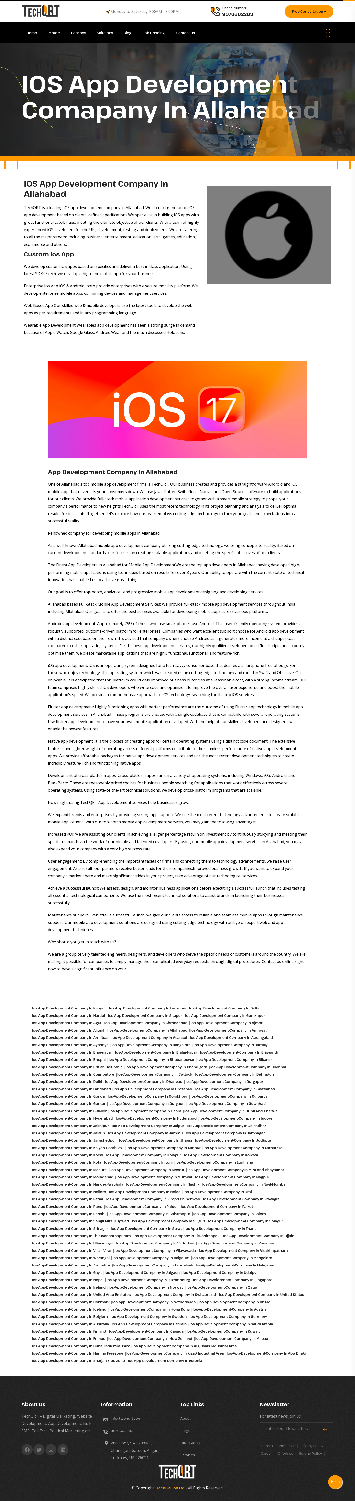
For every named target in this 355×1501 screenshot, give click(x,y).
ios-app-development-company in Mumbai (154, 1177)
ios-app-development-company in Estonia (165, 1360)
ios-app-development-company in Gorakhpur (225, 1015)
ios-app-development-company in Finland (69, 1331)
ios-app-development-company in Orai (218, 1191)
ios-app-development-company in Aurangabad (231, 1037)
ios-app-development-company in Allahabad (148, 1030)
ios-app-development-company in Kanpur (69, 1008)
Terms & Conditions (277, 1445)
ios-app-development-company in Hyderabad (72, 1118)
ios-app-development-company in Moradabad (72, 1177)
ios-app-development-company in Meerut (147, 1169)
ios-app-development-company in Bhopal (69, 1059)
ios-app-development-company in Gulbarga (228, 1096)
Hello (335, 1482)
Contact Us (185, 32)
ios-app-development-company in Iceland (69, 1309)
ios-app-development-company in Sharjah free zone (78, 1360)
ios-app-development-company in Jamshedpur (74, 1140)
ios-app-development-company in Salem (229, 1213)
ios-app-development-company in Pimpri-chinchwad (153, 1199)
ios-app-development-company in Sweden (149, 1316)
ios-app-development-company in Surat (146, 1228)
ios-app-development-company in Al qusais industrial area (185, 1346)
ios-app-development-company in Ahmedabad (146, 1022)
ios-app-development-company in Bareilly (231, 1045)
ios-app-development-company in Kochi (67, 1155)
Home (32, 32)
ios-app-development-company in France (68, 1338)
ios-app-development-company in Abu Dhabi (266, 1353)
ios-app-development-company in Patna (67, 1199)
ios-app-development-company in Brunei (235, 1302)
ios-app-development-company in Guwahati (227, 1103)
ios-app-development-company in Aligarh (69, 1030)
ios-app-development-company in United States (261, 1294)
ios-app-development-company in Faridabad (71, 1089)
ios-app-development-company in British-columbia (77, 1067)
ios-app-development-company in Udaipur (220, 1272)
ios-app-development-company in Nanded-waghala (77, 1184)
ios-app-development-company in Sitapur (145, 1015)
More (53, 32)
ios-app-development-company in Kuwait (223, 1331)
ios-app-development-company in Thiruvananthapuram (81, 1235)
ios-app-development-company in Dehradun (234, 1074)
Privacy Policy (311, 1445)
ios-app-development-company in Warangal (71, 1257)
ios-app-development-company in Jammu (145, 1133)
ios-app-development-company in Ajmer (226, 1022)
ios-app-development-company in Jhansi (155, 1140)
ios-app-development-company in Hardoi (68, 1015)
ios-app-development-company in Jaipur (148, 1125)
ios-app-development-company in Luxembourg (148, 1280)
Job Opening (154, 32)
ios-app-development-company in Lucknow (147, 1008)
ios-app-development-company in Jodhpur (233, 1140)
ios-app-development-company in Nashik (162, 1184)
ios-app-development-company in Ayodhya (70, 1045)
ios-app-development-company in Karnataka (243, 1147)
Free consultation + (309, 11)
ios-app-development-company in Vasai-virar (71, 1250)
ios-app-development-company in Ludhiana (214, 1162)
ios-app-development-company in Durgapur (224, 1081)
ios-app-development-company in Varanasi (235, 1243)
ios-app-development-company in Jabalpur (70, 1125)
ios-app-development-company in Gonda (68, 1096)
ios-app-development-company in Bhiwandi (239, 1052)
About (185, 1418)
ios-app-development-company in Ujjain (258, 1235)
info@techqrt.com (126, 1418)
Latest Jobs (190, 1443)
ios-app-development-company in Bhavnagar (72, 1052)
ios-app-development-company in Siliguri (168, 1221)
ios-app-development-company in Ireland (69, 1287)
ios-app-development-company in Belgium (70, 1316)
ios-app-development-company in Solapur (245, 1221)
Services (78, 32)
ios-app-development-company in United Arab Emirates (81, 1294)
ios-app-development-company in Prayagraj (241, 1199)
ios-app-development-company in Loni (138, 1162)
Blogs (185, 1430)
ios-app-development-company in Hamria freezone (77, 1353)
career (266, 1453)
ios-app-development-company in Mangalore (232, 1257)
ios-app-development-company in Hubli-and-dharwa (230, 1111)
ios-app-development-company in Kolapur (143, 1155)
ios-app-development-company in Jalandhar (226, 1125)
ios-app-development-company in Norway (146, 1287)
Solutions (105, 32)
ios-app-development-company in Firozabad (153, 1089)
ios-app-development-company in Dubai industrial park (81, 1346)
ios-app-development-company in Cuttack (154, 1074)
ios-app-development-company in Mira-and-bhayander (235, 1169)
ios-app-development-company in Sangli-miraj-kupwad (80, 1221)
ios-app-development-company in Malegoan (235, 1265)
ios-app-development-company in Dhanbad (143, 1081)
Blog (128, 32)
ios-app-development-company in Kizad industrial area (175, 1353)
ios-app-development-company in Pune (67, 1206)
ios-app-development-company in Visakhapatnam (243, 1250)
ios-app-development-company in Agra (66, 1022)
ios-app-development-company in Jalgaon (142, 1272)
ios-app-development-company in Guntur (68, 1103)
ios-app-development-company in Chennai (248, 1067)
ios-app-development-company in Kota (66, 1162)
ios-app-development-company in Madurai (70, 1169)
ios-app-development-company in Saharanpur (149, 1213)
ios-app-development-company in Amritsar (70, 1037)
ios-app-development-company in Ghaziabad (235, 1089)
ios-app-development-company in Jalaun (68, 1133)
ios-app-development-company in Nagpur (232, 1177)
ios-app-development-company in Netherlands (154, 1302)
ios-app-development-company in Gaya (67, 1272)
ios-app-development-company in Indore (236, 1118)
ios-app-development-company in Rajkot (217, 1206)
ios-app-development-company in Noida (145, 1191)
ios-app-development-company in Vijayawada (155, 1250)
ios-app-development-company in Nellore (69, 1191)
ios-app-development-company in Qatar (222, 1287)
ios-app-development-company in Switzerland (175, 1294)
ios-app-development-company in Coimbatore (73, 1074)
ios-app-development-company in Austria (229, 1309)
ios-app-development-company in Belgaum (150, 1257)
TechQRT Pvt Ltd (169, 1488)
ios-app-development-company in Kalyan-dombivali (78, 1147)
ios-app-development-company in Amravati (229, 1030)
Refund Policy (310, 1453)
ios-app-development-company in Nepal (67, 1280)
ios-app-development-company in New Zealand (150, 1338)
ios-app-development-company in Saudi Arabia (231, 1324)
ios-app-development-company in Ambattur (71, 1265)
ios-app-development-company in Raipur (141, 1206)
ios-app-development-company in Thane (221, 1228)
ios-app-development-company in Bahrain (149, 1324)
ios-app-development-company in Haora (145, 1111)
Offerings (285, 1453)
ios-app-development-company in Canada (146, 1331)
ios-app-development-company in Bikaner (235, 1059)
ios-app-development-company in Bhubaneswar (152, 1059)
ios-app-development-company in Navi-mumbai (244, 1184)
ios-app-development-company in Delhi (224, 1008)
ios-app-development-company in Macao (231, 1338)
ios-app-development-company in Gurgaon (146, 1103)
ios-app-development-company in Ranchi (68, 1213)
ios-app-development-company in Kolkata (221, 1155)
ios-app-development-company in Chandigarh (166, 1067)
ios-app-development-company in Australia (70, 1324)
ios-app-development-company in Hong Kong (150, 1309)
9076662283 (122, 1430)
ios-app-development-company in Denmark (71, 1302)
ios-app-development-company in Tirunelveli (153, 1265)
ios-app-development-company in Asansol (149, 1037)
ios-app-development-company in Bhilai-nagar (156, 1052)
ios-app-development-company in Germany (228, 1316)
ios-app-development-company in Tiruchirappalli (177, 1235)
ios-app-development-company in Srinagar (70, 1228)
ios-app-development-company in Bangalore (151, 1045)
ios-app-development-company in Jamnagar (225, 1133)
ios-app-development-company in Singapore (233, 1280)
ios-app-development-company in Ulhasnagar (72, 1243)
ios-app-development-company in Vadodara (155, 1243)
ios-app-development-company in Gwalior (69, 1111)
